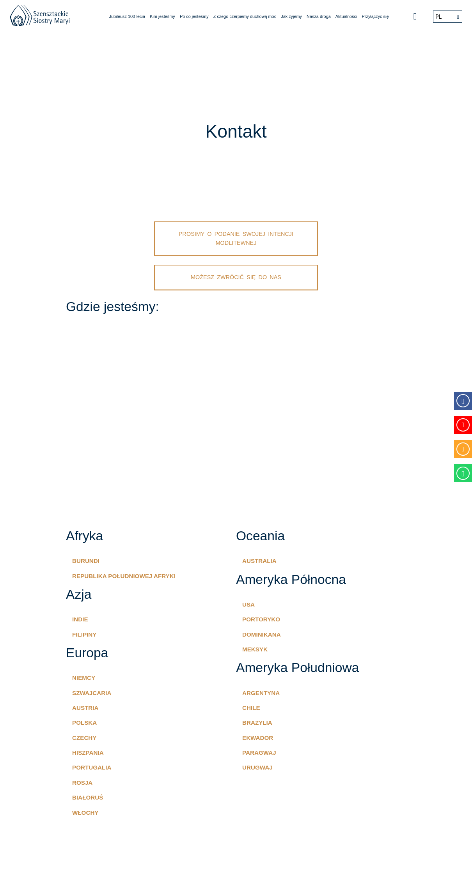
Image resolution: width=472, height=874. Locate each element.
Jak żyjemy (291, 16)
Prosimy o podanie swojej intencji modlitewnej (236, 238)
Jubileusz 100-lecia (127, 16)
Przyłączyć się (375, 16)
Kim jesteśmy (162, 16)
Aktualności (346, 16)
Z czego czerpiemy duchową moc (244, 16)
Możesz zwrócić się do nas (236, 277)
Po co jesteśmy (194, 16)
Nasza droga (319, 16)
